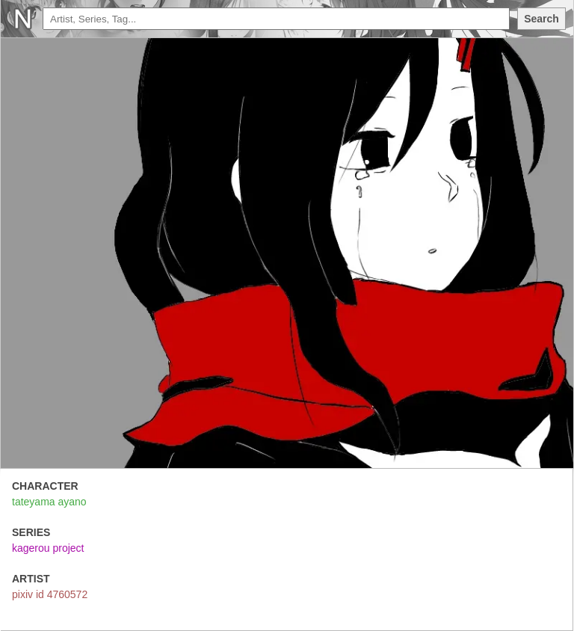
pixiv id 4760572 (49, 594)
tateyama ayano (49, 502)
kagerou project (48, 548)
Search (541, 19)
